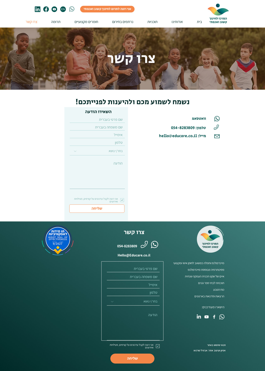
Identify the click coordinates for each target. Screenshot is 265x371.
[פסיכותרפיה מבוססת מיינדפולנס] (198, 269)
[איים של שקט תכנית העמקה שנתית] (198, 276)
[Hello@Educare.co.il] (134, 255)
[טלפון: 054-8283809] (188, 128)
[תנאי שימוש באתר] (206, 345)
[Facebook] (214, 316)
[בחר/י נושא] (97, 151)
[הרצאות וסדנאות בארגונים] (198, 296)
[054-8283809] (125, 246)
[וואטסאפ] (192, 118)
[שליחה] (96, 208)
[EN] (63, 9)
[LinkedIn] (198, 316)
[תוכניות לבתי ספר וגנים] (198, 283)
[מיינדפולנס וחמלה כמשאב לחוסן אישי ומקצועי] (197, 263)
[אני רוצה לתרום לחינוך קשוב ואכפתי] (107, 9)
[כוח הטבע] (198, 289)
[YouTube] (206, 316)
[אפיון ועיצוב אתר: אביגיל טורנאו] (206, 350)
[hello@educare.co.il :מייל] (181, 136)
